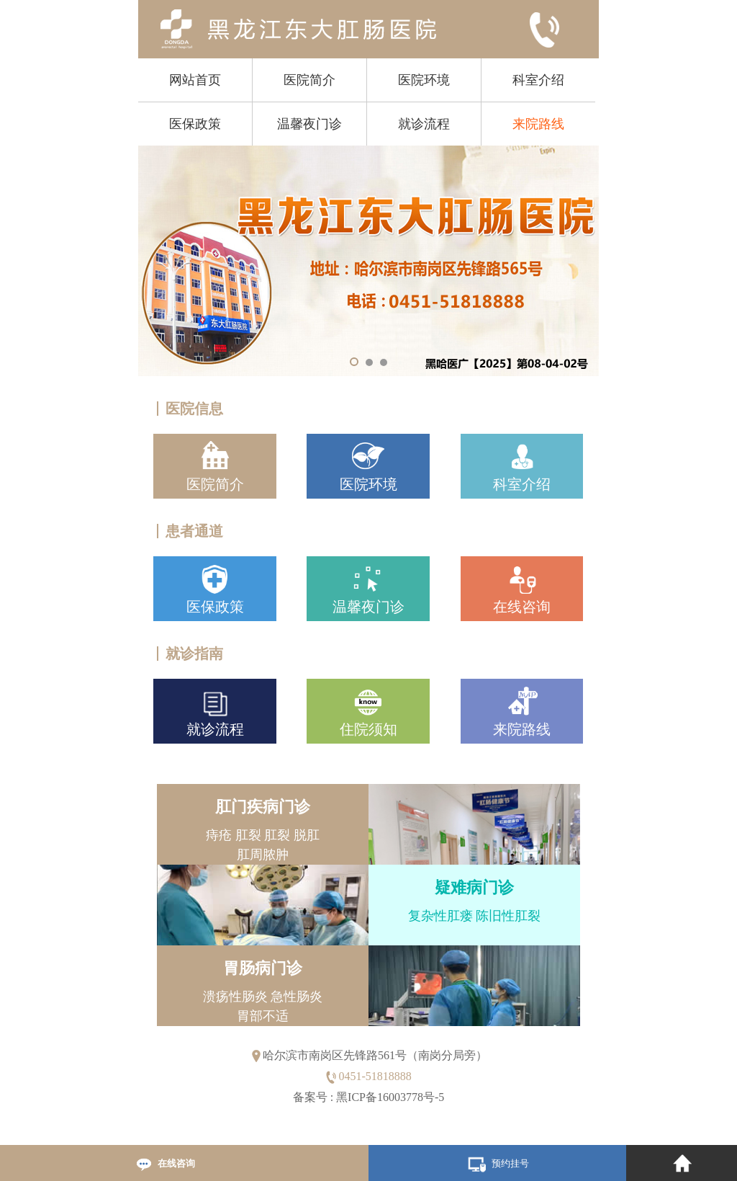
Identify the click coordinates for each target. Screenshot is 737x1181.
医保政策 (195, 124)
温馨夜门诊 (309, 124)
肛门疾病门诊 (262, 807)
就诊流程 (424, 124)
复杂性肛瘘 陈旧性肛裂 (474, 916)
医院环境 (424, 80)
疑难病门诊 (474, 887)
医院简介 (309, 80)
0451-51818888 (374, 1076)
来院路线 (538, 124)
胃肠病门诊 (262, 968)
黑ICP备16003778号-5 (390, 1097)
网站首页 (195, 80)
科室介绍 (538, 80)
